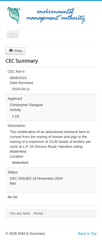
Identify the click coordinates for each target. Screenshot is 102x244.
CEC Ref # (16, 72)
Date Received (21, 83)
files (13, 183)
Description (16, 125)
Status (13, 172)
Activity (15, 110)
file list (12, 197)
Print (15, 51)
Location (16, 156)
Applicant (15, 99)
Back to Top (87, 233)
